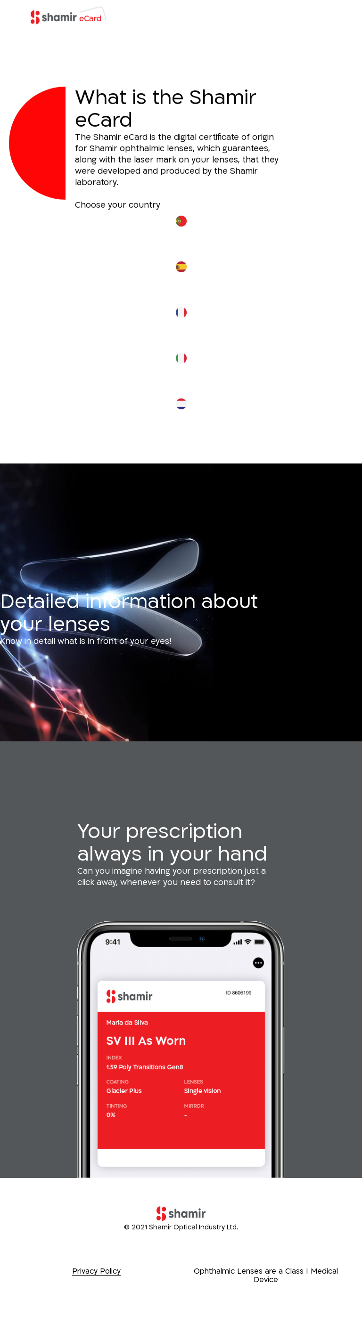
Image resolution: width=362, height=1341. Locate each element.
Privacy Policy (96, 1271)
